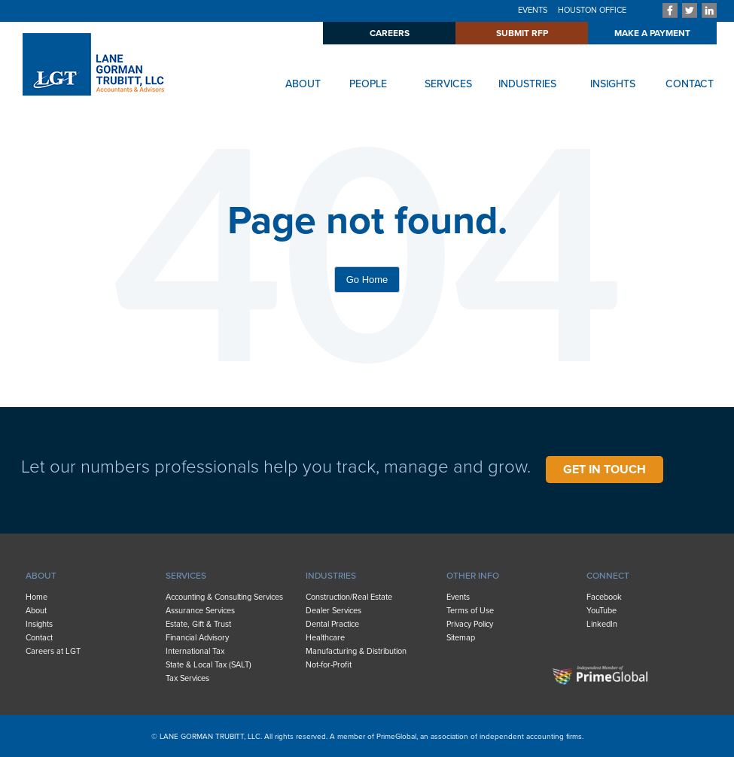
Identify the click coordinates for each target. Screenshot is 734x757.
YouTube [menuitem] (601, 611)
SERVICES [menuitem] (186, 575)
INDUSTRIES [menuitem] (331, 575)
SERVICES (448, 84)
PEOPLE (368, 84)
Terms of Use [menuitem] (470, 611)
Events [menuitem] (458, 597)
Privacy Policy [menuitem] (469, 624)
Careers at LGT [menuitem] (53, 651)
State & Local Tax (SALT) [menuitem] (208, 665)
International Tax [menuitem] (195, 651)
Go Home (367, 279)
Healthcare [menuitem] (325, 638)
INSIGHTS (612, 84)
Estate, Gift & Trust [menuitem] (198, 624)
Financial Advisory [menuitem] (197, 638)
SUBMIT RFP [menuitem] (522, 33)
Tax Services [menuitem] (187, 678)
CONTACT (689, 84)
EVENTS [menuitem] (532, 10)
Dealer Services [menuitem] (333, 611)
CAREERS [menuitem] (390, 33)
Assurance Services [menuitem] (200, 611)
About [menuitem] (36, 611)
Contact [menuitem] (39, 638)
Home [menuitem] (36, 597)
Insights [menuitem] (39, 624)
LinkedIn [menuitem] (601, 624)
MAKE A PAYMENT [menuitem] (652, 33)
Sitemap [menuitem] (460, 638)
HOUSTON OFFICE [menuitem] (592, 10)
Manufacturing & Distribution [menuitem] (356, 651)
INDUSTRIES (527, 84)
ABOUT (303, 84)
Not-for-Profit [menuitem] (329, 665)
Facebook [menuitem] (604, 597)
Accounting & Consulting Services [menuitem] (224, 597)
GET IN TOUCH (604, 469)
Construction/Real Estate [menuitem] (349, 597)
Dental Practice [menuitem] (332, 624)
